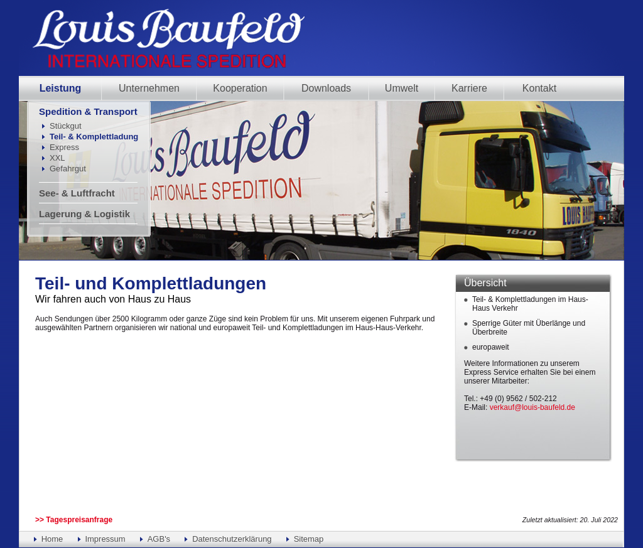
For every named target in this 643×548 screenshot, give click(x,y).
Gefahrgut (68, 168)
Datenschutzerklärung (231, 539)
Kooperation (240, 88)
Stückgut (66, 126)
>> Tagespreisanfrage (73, 519)
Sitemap (309, 539)
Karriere (469, 88)
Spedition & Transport (88, 111)
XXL (57, 158)
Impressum (105, 539)
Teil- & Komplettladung (94, 136)
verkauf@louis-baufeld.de (532, 407)
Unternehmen (149, 88)
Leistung (61, 88)
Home (52, 539)
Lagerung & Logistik (84, 213)
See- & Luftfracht (77, 193)
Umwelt (401, 88)
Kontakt (539, 88)
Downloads (326, 88)
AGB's (159, 539)
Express (64, 147)
